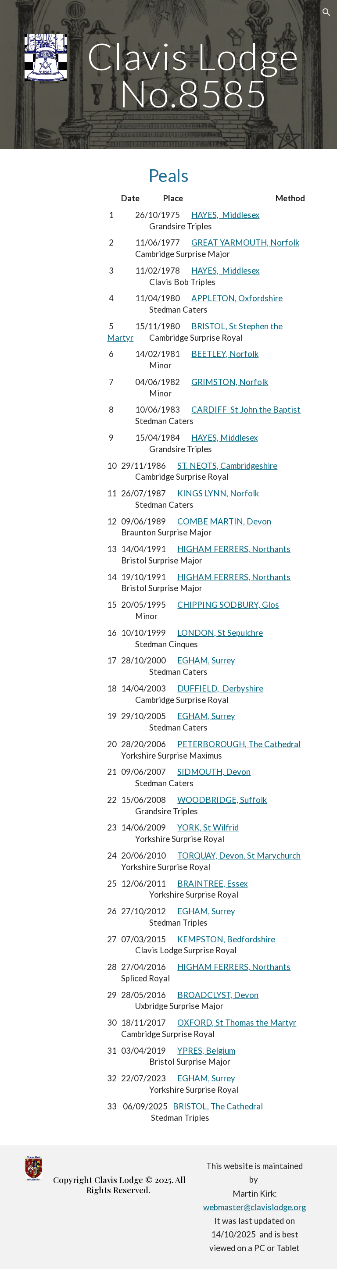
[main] (193, 75)
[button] (326, 12)
